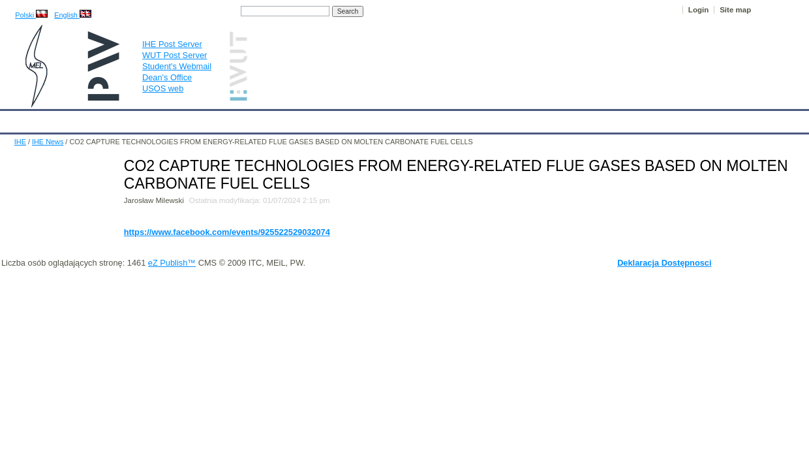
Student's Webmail (176, 66)
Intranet (541, 118)
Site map (735, 10)
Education (270, 118)
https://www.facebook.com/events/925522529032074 (227, 232)
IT (466, 118)
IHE (16, 118)
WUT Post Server (174, 55)
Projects (377, 118)
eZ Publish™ (172, 263)
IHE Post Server (172, 44)
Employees (212, 118)
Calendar (59, 118)
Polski (31, 15)
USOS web (162, 88)
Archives (427, 118)
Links (498, 118)
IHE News (114, 118)
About (162, 118)
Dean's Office (167, 77)
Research (325, 118)
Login (698, 10)
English (72, 15)
